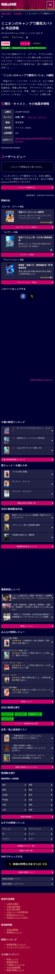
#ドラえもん (7, 714)
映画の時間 (6, 13)
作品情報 (18, 13)
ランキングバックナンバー (18, 947)
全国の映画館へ (26, 817)
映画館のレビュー (14, 932)
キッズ (31, 834)
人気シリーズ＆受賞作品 (17, 912)
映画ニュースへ (26, 626)
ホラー (31, 839)
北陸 (30, 800)
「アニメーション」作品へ (27, 282)
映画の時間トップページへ (13, 884)
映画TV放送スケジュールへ (27, 767)
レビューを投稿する (27, 187)
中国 (4, 805)
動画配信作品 (12, 962)
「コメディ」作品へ (27, 255)
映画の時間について (27, 872)
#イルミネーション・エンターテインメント (29, 48)
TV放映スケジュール (16, 965)
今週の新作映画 (13, 907)
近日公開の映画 (13, 909)
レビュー (24, 43)
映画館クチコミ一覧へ (27, 846)
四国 (30, 805)
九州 (4, 810)
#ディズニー (7, 719)
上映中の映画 (12, 904)
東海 (30, 790)
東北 (30, 795)
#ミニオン (6, 48)
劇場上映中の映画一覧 (27, 503)
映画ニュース (12, 959)
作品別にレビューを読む (17, 917)
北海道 (5, 795)
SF (3, 834)
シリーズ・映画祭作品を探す (26, 724)
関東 (30, 785)
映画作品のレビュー (15, 915)
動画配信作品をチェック (27, 546)
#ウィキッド (20, 714)
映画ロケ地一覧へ (26, 851)
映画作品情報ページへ (11, 879)
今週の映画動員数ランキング (13, 459)
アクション (6, 829)
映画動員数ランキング (16, 944)
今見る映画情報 (13, 967)
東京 (4, 785)
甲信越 (5, 800)
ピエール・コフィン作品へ (27, 227)
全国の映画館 (12, 930)
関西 (4, 790)
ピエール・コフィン (37, 117)
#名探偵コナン (34, 714)
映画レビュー (26, 701)
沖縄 (30, 810)
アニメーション (17, 37)
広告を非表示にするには (41, 380)
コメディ (5, 37)
